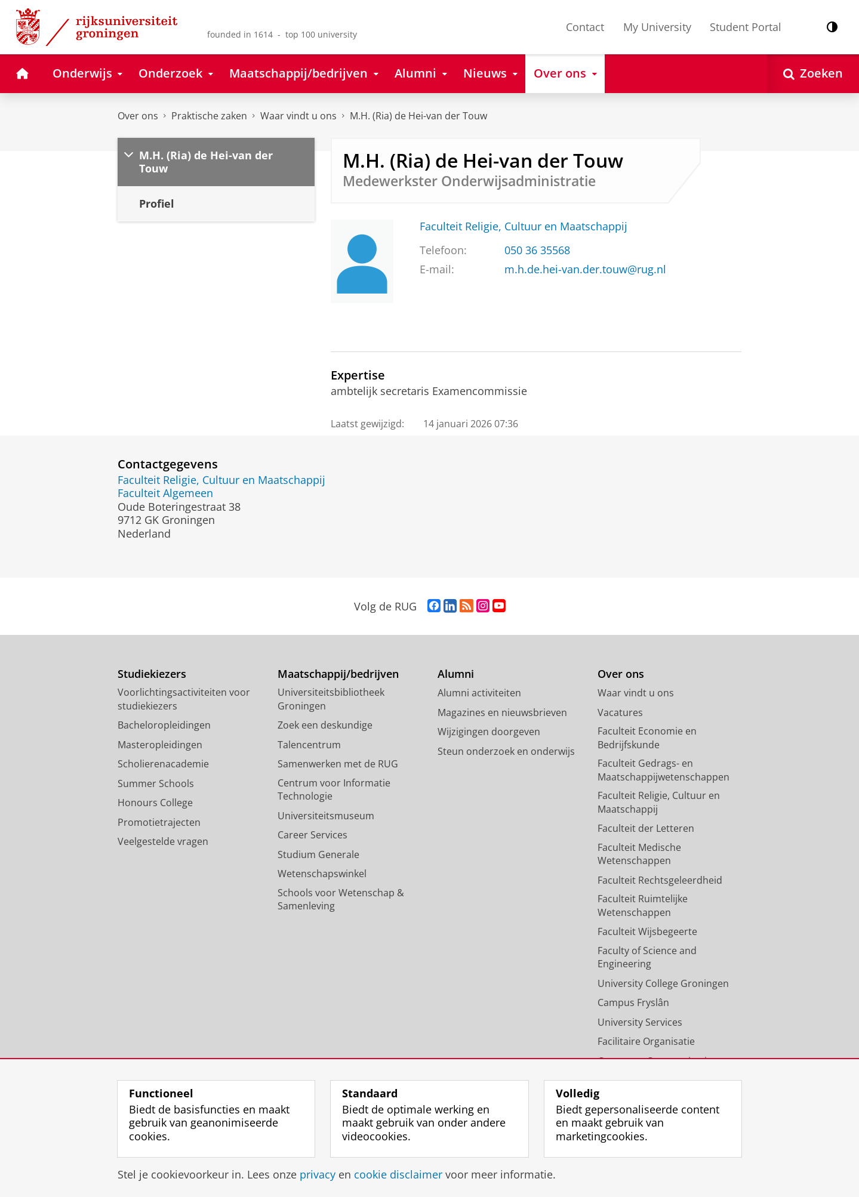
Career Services (312, 834)
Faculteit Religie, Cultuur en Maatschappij (523, 226)
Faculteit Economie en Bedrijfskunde (647, 737)
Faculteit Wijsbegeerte (647, 931)
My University (657, 27)
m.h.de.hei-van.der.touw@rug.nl (585, 269)
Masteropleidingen (160, 744)
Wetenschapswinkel (322, 873)
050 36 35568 (537, 250)
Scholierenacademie (163, 763)
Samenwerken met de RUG (338, 763)
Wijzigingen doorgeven (489, 731)
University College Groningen (663, 983)
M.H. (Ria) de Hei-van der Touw (418, 115)
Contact (585, 27)
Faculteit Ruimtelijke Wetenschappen (643, 905)
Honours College (155, 802)
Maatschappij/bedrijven (338, 674)
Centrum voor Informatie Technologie (334, 789)
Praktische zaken (209, 115)
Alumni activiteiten (479, 692)
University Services (640, 1022)
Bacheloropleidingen (164, 725)
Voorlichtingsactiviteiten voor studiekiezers (184, 699)
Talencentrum (309, 744)
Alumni (456, 674)
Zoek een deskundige (325, 725)
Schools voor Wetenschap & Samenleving (341, 899)
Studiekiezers (152, 674)
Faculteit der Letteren (646, 828)
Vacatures (620, 712)
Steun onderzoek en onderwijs (506, 751)
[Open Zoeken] (813, 73)
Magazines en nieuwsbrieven (502, 712)
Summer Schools (156, 783)
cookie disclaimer (398, 1174)
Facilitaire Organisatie (646, 1041)
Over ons (138, 115)
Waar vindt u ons (298, 115)
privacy (317, 1174)
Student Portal (745, 27)
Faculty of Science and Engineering (647, 957)
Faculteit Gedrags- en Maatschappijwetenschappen (663, 770)
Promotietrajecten (159, 822)
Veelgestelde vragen (163, 841)
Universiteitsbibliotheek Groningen (331, 699)
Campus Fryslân (633, 1002)
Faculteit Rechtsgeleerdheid (660, 880)
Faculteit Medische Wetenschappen (639, 854)
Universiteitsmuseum (326, 815)
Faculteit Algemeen (165, 493)
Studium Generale (318, 854)
